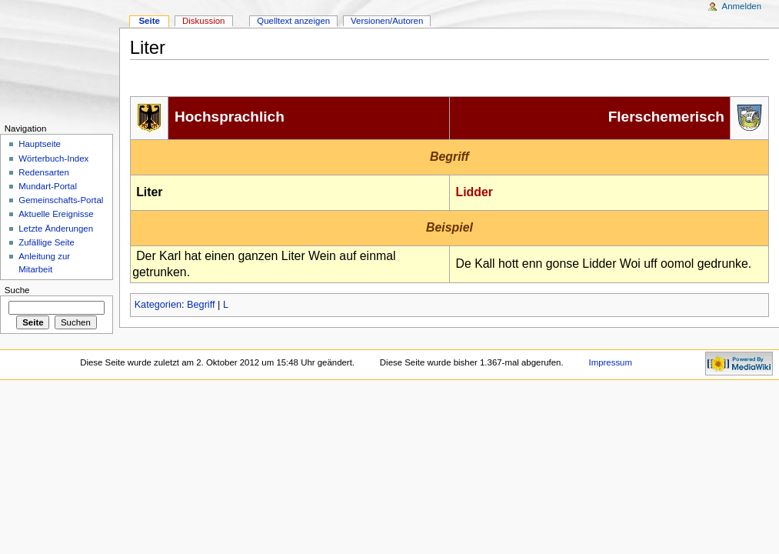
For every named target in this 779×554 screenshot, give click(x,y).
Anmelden (742, 6)
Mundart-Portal (47, 186)
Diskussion (203, 20)
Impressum (610, 362)
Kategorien (158, 304)
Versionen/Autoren (387, 20)
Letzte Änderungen (55, 228)
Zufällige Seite (46, 242)
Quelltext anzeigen (293, 20)
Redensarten (43, 172)
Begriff (201, 304)
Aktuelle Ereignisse (55, 214)
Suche (17, 290)
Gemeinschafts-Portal (60, 200)
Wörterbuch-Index (53, 158)
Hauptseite (39, 144)
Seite (148, 20)
